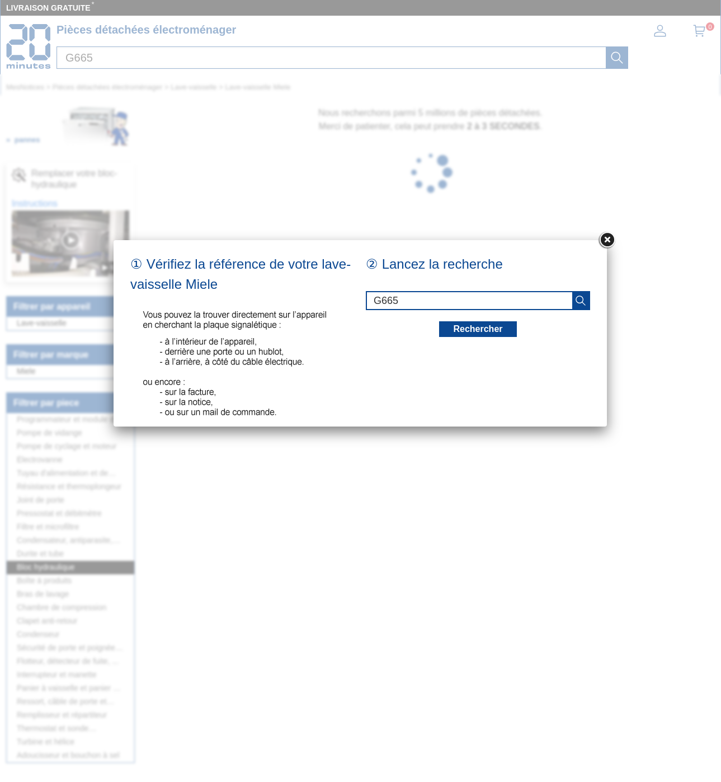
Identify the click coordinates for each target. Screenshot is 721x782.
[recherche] (580, 300)
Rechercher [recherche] (477, 329)
